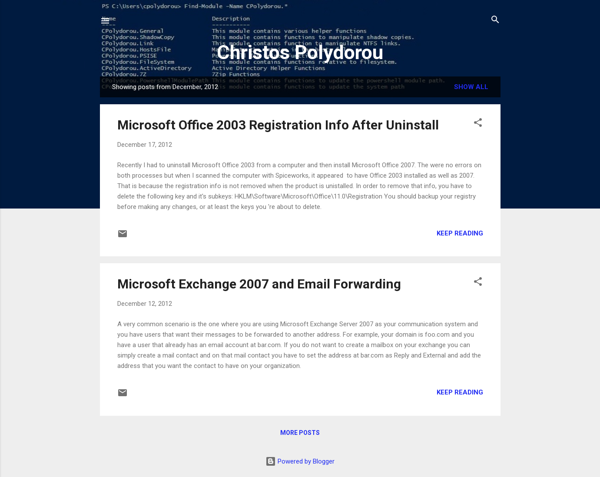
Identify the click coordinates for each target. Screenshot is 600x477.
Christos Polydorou (300, 52)
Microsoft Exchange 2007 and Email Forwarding (259, 284)
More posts (300, 432)
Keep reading (460, 233)
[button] (478, 123)
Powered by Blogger (300, 461)
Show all (471, 87)
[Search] (495, 20)
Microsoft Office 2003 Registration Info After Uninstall (278, 124)
